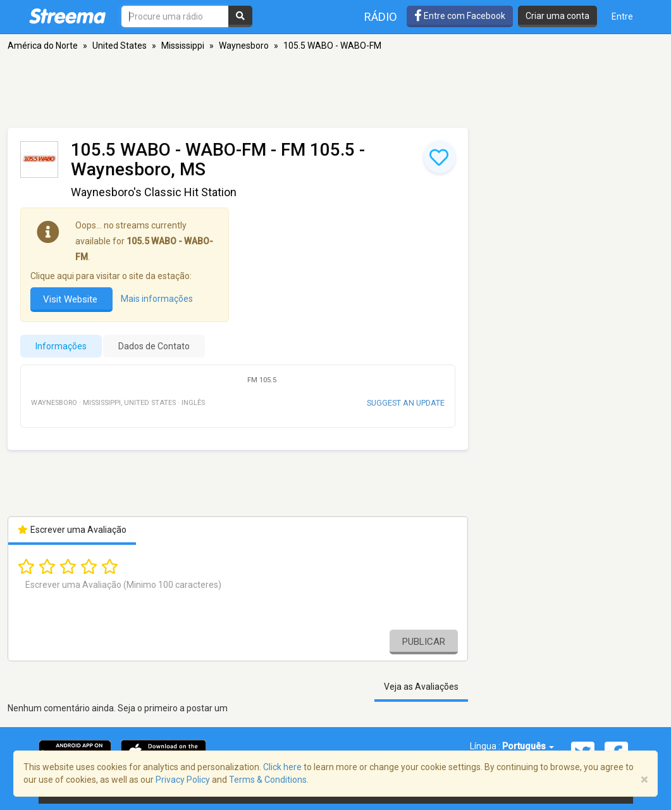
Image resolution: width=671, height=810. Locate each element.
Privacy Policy (183, 780)
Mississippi (182, 45)
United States (119, 45)
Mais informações (157, 299)
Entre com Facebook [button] (459, 16)
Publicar (423, 641)
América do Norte (43, 45)
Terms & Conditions (268, 780)
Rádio (380, 16)
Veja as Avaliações (421, 687)
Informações (61, 346)
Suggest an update (406, 403)
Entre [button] (622, 16)
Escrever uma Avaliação (72, 530)
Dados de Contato (154, 346)
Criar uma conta (557, 16)
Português (528, 746)
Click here (282, 767)
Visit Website (71, 299)
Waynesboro (244, 45)
